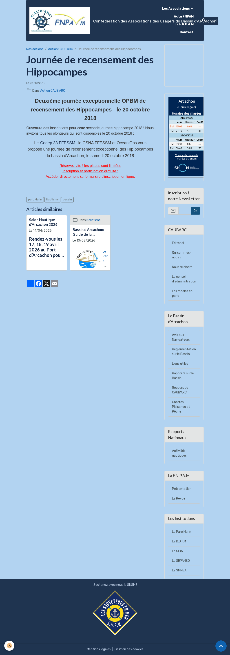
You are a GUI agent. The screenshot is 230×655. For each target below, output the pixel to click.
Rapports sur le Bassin (183, 375)
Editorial (178, 243)
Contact (187, 32)
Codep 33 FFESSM (57, 143)
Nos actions (34, 49)
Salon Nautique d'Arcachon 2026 (43, 222)
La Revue (178, 498)
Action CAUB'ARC (60, 49)
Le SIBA (177, 551)
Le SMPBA (179, 570)
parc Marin (35, 199)
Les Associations (176, 9)
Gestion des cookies (129, 649)
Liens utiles (180, 364)
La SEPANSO (181, 561)
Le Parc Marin (181, 532)
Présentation (181, 489)
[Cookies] (9, 646)
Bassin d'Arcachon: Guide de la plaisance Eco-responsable (88, 231)
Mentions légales (99, 649)
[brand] (93, 20)
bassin (67, 199)
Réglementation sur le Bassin (184, 351)
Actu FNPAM (184, 16)
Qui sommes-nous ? (181, 255)
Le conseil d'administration (184, 279)
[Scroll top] (221, 646)
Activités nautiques (179, 453)
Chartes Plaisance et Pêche (181, 406)
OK (195, 211)
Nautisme (52, 199)
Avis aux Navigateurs (181, 337)
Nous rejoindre (182, 267)
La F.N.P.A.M (184, 24)
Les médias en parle (182, 293)
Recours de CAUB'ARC (180, 390)
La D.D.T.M (179, 541)
